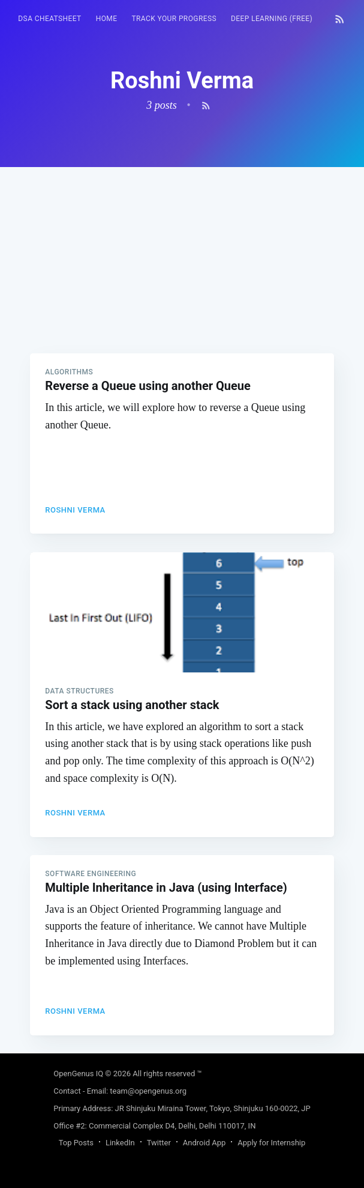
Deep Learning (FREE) (271, 18)
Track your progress (173, 18)
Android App (204, 1142)
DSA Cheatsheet (49, 18)
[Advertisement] (181, 251)
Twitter (159, 1142)
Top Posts (76, 1142)
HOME (107, 18)
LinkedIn (120, 1142)
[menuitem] (49, 19)
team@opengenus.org (148, 1090)
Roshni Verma (75, 509)
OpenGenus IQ (78, 1073)
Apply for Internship (271, 1142)
